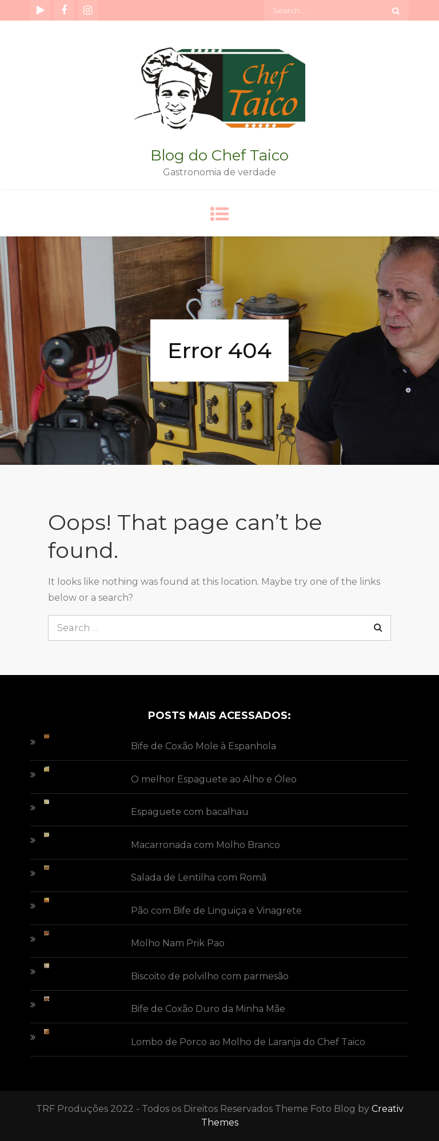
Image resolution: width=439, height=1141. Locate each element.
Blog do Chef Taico (219, 155)
